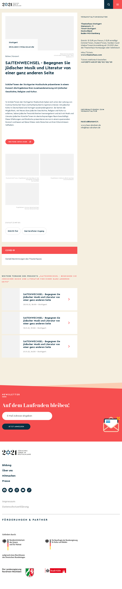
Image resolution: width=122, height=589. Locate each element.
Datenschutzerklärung (15, 506)
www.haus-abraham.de (91, 125)
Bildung (6, 465)
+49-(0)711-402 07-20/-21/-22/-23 (96, 62)
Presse (6, 481)
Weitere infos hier (17, 142)
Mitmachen (8, 475)
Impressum (8, 501)
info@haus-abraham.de (90, 128)
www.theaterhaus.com (91, 55)
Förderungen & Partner (25, 519)
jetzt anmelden (16, 426)
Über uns (7, 470)
